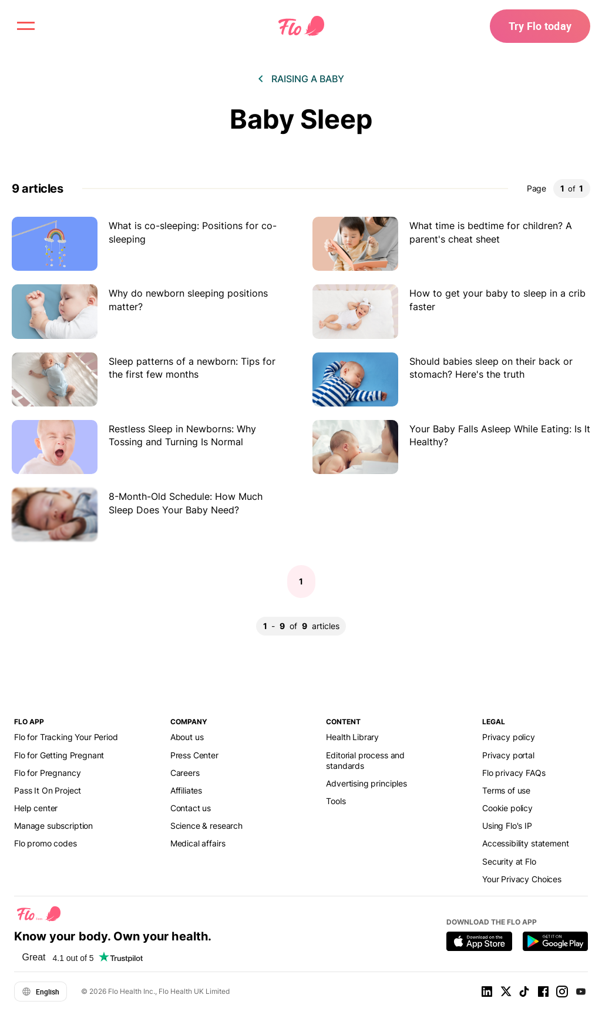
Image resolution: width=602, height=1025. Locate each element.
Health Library (352, 737)
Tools (335, 801)
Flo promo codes (45, 843)
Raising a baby (307, 79)
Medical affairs (198, 843)
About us (187, 737)
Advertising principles (366, 783)
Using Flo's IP (507, 826)
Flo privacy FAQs (514, 773)
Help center (36, 808)
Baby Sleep (301, 119)
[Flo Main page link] (301, 26)
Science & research (206, 826)
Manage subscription (53, 826)
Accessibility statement (525, 843)
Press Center (194, 755)
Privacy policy (508, 737)
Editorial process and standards (365, 760)
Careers (185, 773)
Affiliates (186, 790)
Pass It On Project (47, 790)
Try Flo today (540, 26)
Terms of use (506, 790)
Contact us (190, 808)
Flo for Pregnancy (47, 773)
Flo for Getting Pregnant (59, 755)
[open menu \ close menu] (26, 26)
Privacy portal (508, 755)
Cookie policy (507, 808)
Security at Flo (509, 861)
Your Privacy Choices (521, 879)
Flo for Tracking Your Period (66, 737)
